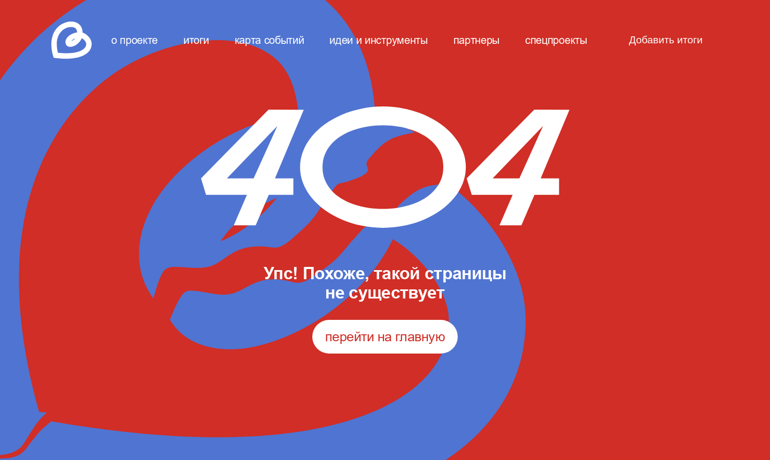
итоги (196, 40)
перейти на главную (385, 336)
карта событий (269, 40)
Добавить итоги (666, 39)
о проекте (134, 40)
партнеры (476, 40)
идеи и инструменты (378, 40)
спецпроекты (556, 40)
